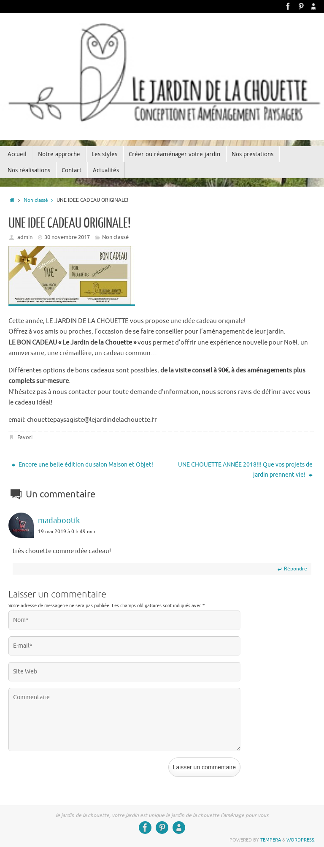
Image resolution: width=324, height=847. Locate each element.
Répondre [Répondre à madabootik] (292, 568)
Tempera (270, 840)
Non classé (40, 200)
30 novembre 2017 (67, 237)
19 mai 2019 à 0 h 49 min (66, 531)
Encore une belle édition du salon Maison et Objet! (82, 464)
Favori (24, 437)
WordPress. (301, 840)
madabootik (59, 520)
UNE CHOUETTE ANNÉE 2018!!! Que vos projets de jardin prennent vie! (245, 469)
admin (24, 237)
